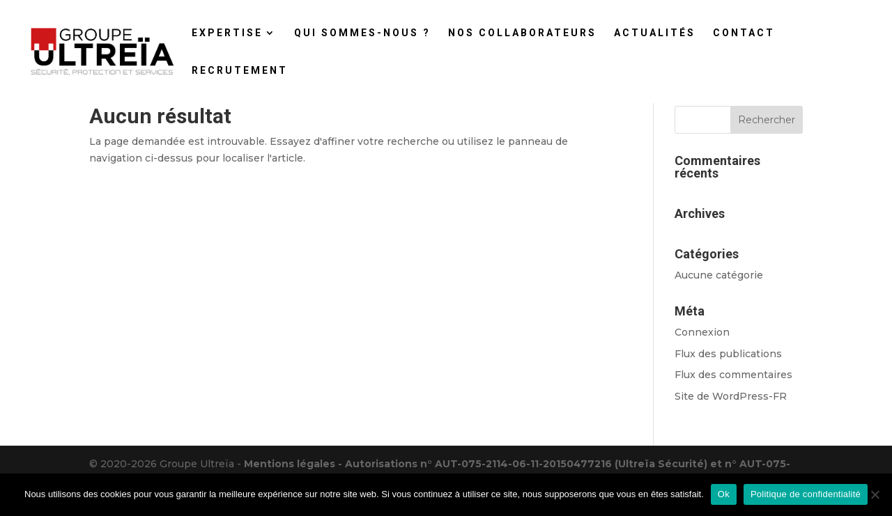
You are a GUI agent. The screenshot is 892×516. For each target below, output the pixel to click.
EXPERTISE (227, 33)
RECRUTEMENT (240, 70)
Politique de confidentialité (806, 494)
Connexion (702, 332)
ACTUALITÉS (654, 33)
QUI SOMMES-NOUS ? (362, 33)
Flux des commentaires (733, 374)
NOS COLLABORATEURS (522, 33)
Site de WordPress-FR (731, 396)
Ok (724, 494)
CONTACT (744, 33)
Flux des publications (728, 353)
